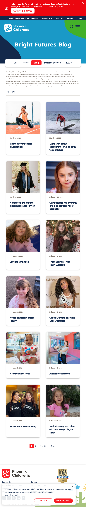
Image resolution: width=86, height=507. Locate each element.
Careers (70, 18)
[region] (39, 494)
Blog (36, 62)
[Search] (71, 27)
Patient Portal (47, 18)
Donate (79, 18)
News (26, 62)
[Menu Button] (77, 26)
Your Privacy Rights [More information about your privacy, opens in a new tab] (12, 495)
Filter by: (10, 92)
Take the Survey (22, 11)
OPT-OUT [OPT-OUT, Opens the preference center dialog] (43, 500)
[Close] (83, 3)
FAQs (69, 62)
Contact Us (6, 482)
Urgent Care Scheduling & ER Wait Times (23, 18)
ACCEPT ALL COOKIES (63, 500)
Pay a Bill (59, 18)
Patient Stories (52, 62)
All (15, 62)
